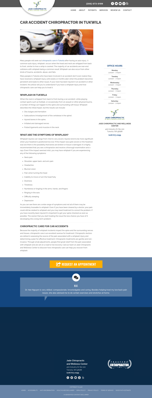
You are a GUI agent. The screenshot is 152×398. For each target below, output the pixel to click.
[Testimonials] (76, 287)
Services (103, 10)
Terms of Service (107, 390)
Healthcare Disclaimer (65, 390)
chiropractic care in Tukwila (53, 60)
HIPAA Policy (81, 390)
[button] (76, 264)
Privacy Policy (93, 390)
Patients (92, 10)
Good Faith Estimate (123, 390)
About (82, 10)
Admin (23, 390)
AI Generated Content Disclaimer (76, 394)
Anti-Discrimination (47, 390)
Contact (127, 10)
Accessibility (33, 390)
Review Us (115, 10)
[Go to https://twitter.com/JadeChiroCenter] (71, 378)
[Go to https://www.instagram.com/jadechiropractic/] (79, 378)
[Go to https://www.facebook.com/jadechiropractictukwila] (68, 378)
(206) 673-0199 (94, 3)
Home (73, 10)
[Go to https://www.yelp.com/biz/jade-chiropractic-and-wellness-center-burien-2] (83, 378)
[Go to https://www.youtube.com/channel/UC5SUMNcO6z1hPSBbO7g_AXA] (75, 378)
